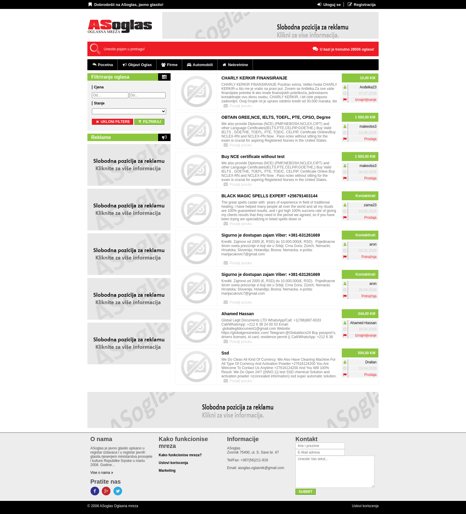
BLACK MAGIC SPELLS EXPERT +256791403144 (269, 195)
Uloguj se (329, 4)
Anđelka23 (368, 87)
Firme (169, 65)
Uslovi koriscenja (365, 506)
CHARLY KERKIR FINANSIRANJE (254, 78)
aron (373, 244)
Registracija (361, 4)
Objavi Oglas (137, 65)
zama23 (370, 205)
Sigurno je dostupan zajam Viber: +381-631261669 (270, 235)
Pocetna (102, 65)
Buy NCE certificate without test (252, 156)
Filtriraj (149, 122)
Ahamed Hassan (237, 313)
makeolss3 (368, 126)
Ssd (225, 353)
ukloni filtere (112, 122)
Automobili (200, 65)
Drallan (371, 362)
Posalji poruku (237, 105)
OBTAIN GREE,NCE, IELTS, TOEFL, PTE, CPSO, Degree (275, 117)
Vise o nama (101, 473)
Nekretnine (235, 65)
